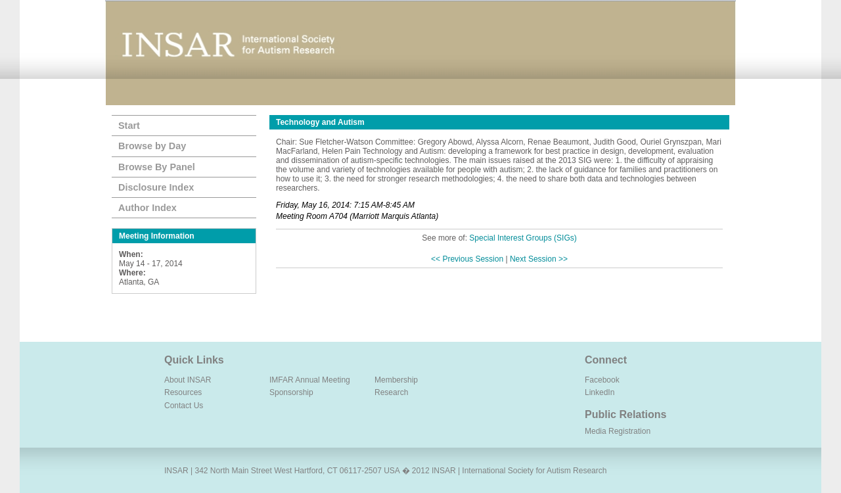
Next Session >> (539, 259)
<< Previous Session (467, 259)
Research (391, 392)
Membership (396, 380)
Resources (183, 392)
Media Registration (617, 431)
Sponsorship (291, 392)
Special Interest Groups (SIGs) (522, 238)
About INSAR (187, 380)
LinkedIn (599, 392)
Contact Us (183, 405)
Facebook (602, 380)
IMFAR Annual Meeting (309, 380)
